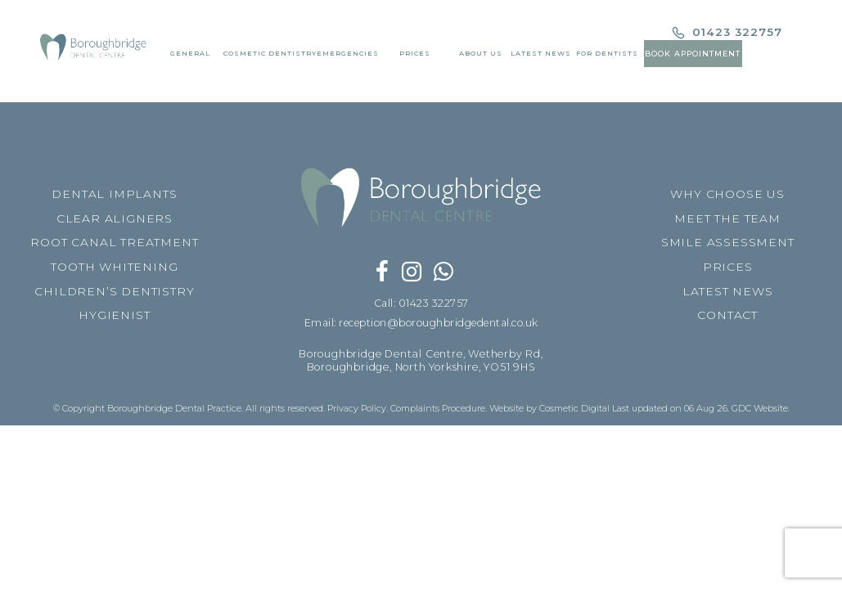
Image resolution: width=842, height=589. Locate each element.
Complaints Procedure (437, 409)
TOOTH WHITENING (114, 266)
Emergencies (347, 56)
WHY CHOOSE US (727, 194)
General (189, 56)
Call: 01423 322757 (421, 303)
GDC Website (760, 409)
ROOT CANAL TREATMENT (114, 242)
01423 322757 (728, 35)
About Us (480, 56)
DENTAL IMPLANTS (114, 194)
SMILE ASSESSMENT (728, 242)
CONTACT (727, 315)
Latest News (541, 56)
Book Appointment (693, 56)
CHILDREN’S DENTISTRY (114, 291)
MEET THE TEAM (727, 218)
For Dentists (607, 56)
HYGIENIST (114, 315)
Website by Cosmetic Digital (549, 409)
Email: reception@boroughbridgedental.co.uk (421, 323)
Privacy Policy (356, 409)
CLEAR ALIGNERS (114, 218)
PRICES (728, 266)
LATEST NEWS (727, 291)
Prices (414, 56)
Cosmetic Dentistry (269, 56)
